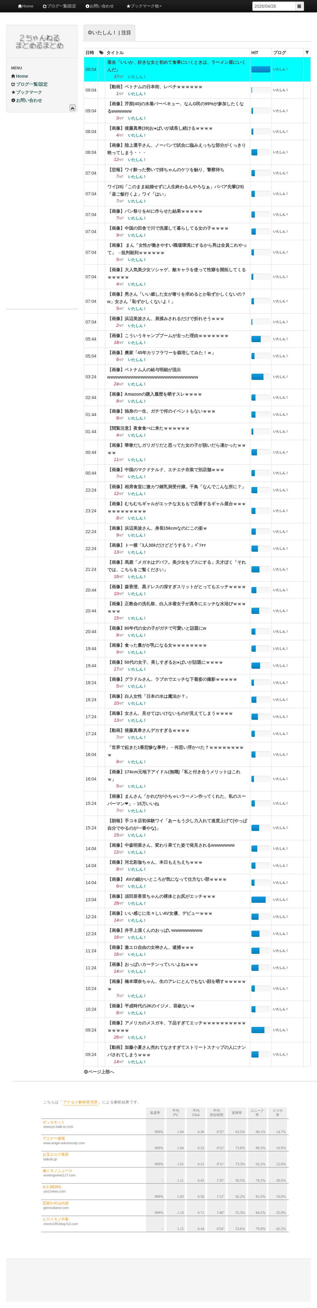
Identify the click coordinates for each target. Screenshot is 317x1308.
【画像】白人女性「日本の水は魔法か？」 (148, 696)
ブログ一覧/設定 (59, 6)
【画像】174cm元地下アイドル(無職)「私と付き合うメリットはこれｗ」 (174, 775)
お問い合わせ (99, 6)
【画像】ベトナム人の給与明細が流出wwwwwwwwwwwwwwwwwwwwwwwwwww (152, 373)
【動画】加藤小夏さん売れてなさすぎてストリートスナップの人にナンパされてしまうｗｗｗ (176, 1051)
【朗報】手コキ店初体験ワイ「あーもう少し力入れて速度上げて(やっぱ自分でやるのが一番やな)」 (177, 824)
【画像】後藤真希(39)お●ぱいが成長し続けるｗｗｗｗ (160, 128)
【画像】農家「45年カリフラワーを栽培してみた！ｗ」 (161, 352)
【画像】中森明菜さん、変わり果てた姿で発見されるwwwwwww (171, 845)
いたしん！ (281, 69)
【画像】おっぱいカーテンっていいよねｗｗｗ (152, 964)
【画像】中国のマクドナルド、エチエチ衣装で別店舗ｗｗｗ (165, 469)
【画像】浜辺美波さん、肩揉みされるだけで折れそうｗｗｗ (165, 318)
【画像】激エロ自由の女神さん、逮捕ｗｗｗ (150, 947)
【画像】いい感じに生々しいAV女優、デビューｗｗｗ (159, 913)
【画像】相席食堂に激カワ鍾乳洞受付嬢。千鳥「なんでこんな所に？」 (176, 486)
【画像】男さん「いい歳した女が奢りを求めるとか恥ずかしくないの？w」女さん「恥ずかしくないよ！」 (176, 298)
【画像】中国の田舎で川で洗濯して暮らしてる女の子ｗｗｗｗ (168, 228)
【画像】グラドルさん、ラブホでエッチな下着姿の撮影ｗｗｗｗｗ (172, 679)
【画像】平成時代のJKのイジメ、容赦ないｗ (151, 1005)
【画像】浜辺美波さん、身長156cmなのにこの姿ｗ (157, 528)
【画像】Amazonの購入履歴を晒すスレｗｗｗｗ (154, 394)
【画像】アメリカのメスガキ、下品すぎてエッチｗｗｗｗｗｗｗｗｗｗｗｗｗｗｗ (176, 1026)
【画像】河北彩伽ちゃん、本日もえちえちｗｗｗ (155, 862)
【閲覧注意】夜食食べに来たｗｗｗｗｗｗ (148, 428)
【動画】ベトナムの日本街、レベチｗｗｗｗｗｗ (155, 86)
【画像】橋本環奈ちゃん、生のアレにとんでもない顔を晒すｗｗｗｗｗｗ (176, 985)
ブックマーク (26, 92)
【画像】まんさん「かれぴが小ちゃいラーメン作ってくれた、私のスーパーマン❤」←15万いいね (176, 800)
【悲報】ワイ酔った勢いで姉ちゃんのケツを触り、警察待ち (165, 169)
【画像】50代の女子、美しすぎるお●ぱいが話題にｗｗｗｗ (165, 662)
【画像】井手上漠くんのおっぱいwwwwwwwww (155, 930)
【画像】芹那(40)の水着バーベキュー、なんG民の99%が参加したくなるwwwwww (175, 107)
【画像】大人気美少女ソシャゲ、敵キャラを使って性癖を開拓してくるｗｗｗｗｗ (176, 273)
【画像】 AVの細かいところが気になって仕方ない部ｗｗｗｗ (167, 879)
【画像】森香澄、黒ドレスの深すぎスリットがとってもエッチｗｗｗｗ (176, 586)
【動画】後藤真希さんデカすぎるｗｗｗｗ (148, 730)
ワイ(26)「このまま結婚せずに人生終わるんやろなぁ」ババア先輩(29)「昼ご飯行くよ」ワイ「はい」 (175, 190)
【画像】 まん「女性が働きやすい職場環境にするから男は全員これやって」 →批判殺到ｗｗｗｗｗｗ (177, 249)
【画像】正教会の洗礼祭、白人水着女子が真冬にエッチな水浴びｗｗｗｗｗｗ (176, 607)
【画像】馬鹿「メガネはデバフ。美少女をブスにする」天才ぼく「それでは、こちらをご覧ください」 (176, 566)
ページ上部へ (99, 1071)
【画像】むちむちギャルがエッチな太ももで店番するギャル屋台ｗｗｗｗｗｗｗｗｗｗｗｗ (176, 507)
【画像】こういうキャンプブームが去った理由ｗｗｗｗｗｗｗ (168, 335)
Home (25, 6)
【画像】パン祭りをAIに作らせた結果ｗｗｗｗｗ (155, 211)
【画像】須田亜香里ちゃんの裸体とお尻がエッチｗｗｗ (161, 896)
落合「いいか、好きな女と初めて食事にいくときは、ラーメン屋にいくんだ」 (176, 66)
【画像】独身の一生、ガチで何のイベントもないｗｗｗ (161, 411)
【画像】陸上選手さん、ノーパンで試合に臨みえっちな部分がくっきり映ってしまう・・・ (176, 149)
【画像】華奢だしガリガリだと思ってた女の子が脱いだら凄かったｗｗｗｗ (176, 449)
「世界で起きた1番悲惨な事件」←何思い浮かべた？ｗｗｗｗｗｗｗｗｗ (175, 751)
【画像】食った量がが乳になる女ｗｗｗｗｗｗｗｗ (157, 645)
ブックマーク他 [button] (144, 6)
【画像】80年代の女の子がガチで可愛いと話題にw (156, 628)
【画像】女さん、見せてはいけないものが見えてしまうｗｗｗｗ (170, 713)
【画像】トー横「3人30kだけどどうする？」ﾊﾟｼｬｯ (156, 545)
